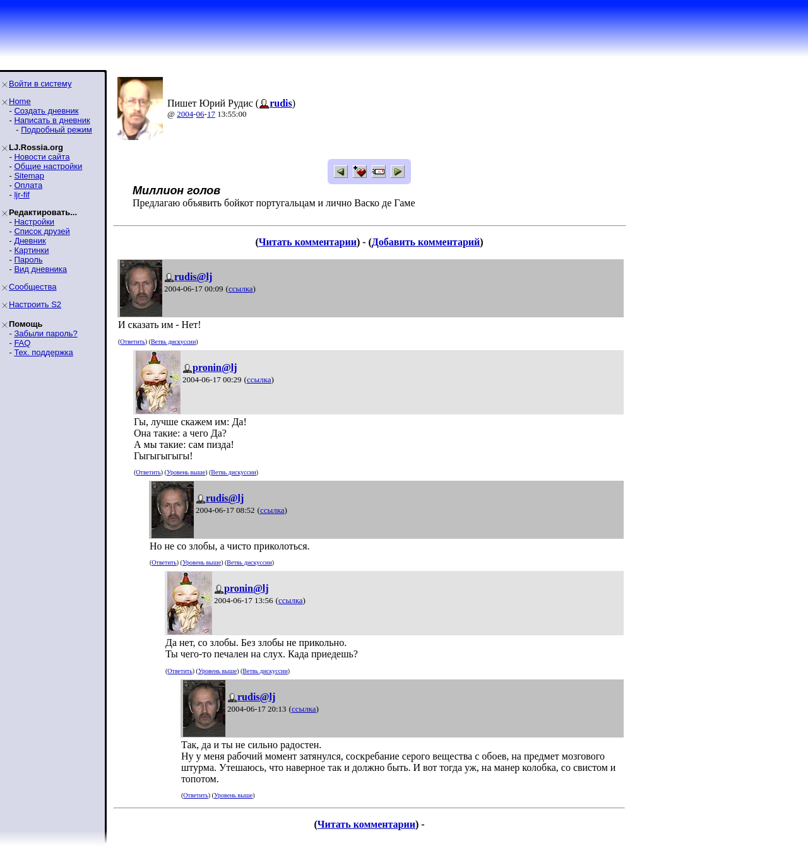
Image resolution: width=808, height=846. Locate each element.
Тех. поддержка (43, 352)
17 (211, 114)
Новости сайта (41, 157)
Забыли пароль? (45, 333)
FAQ (22, 343)
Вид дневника (40, 269)
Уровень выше (186, 472)
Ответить (132, 341)
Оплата (28, 185)
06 (200, 114)
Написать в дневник (52, 120)
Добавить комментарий (426, 242)
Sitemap (29, 175)
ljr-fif (22, 194)
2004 (185, 114)
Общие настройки (48, 166)
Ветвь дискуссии (173, 341)
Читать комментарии (308, 242)
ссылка (241, 288)
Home (20, 101)
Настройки (34, 221)
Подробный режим (56, 129)
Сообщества (33, 286)
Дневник (29, 240)
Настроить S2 (35, 304)
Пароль (28, 259)
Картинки (31, 250)
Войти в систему (40, 83)
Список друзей (41, 231)
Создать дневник (46, 110)
